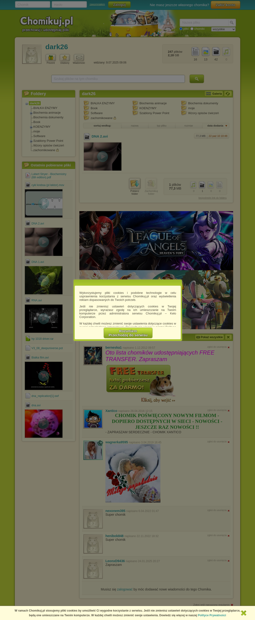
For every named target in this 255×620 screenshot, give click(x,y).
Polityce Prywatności (212, 615)
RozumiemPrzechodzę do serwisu (128, 333)
